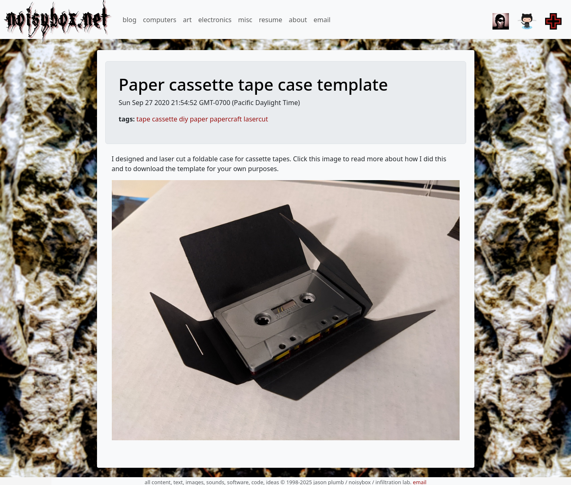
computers (159, 19)
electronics (214, 19)
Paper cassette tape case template (253, 84)
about (298, 19)
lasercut (256, 119)
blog (129, 19)
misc (245, 19)
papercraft (226, 119)
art (187, 19)
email (322, 19)
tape (143, 119)
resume (270, 19)
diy (183, 119)
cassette (165, 119)
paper (199, 119)
